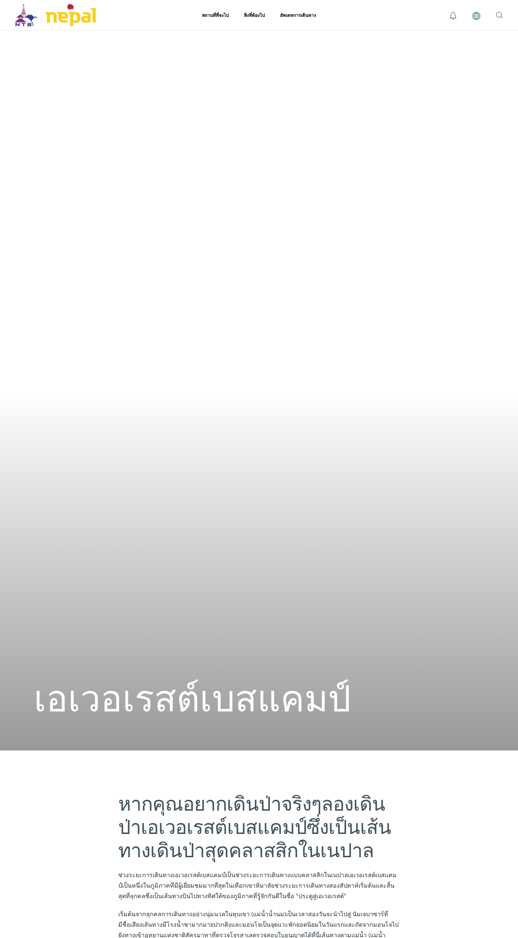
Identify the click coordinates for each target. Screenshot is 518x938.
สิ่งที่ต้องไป (254, 15)
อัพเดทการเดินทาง (298, 15)
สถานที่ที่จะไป (215, 15)
